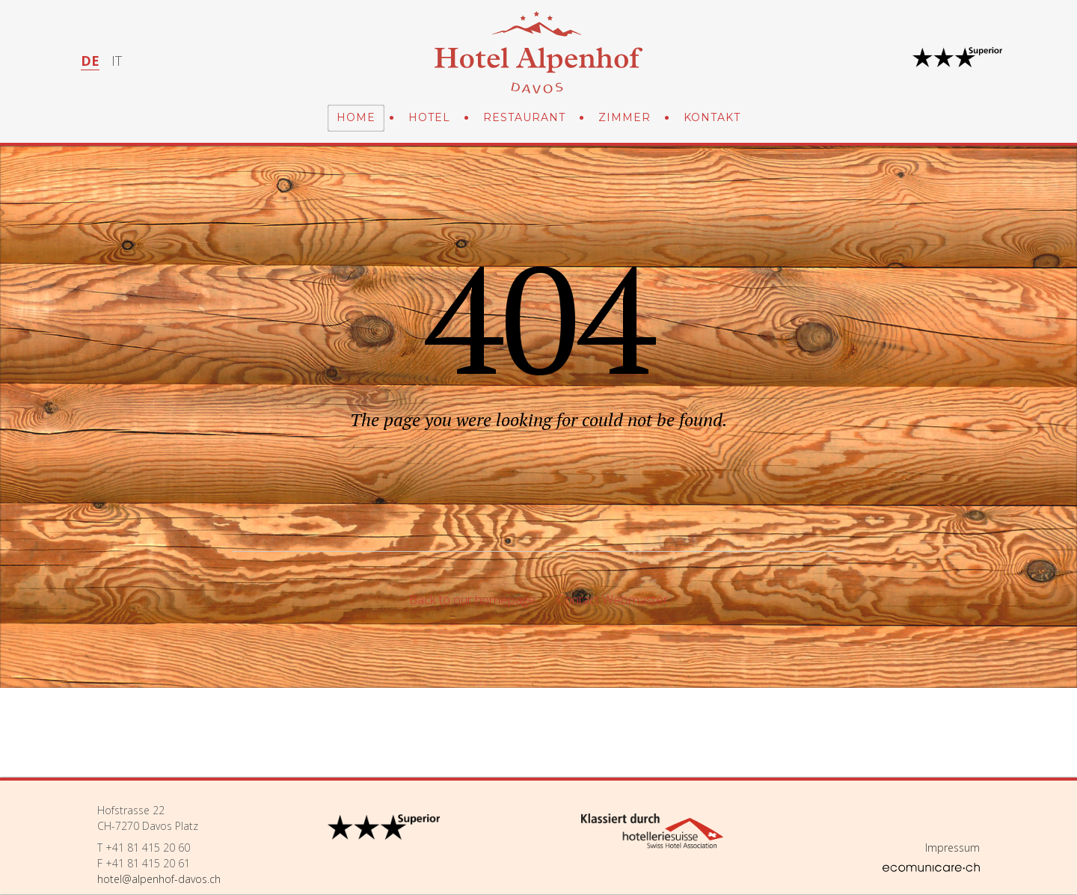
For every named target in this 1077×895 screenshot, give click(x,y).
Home (356, 117)
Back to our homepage (472, 599)
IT (116, 61)
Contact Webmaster (612, 599)
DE (90, 61)
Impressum (952, 847)
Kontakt (712, 117)
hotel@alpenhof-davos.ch (159, 879)
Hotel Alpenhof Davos (538, 52)
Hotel (429, 117)
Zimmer (624, 117)
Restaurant (524, 117)
